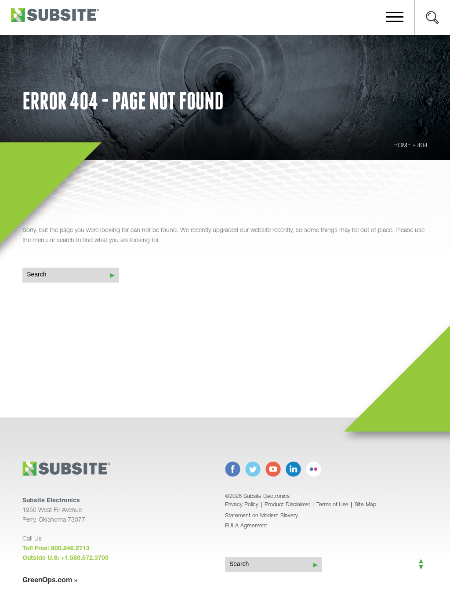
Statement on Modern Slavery (261, 516)
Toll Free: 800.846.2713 (56, 549)
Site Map (365, 505)
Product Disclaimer (287, 505)
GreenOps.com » (49, 580)
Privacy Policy (241, 505)
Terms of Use (332, 505)
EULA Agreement (246, 526)
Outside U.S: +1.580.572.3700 (65, 558)
